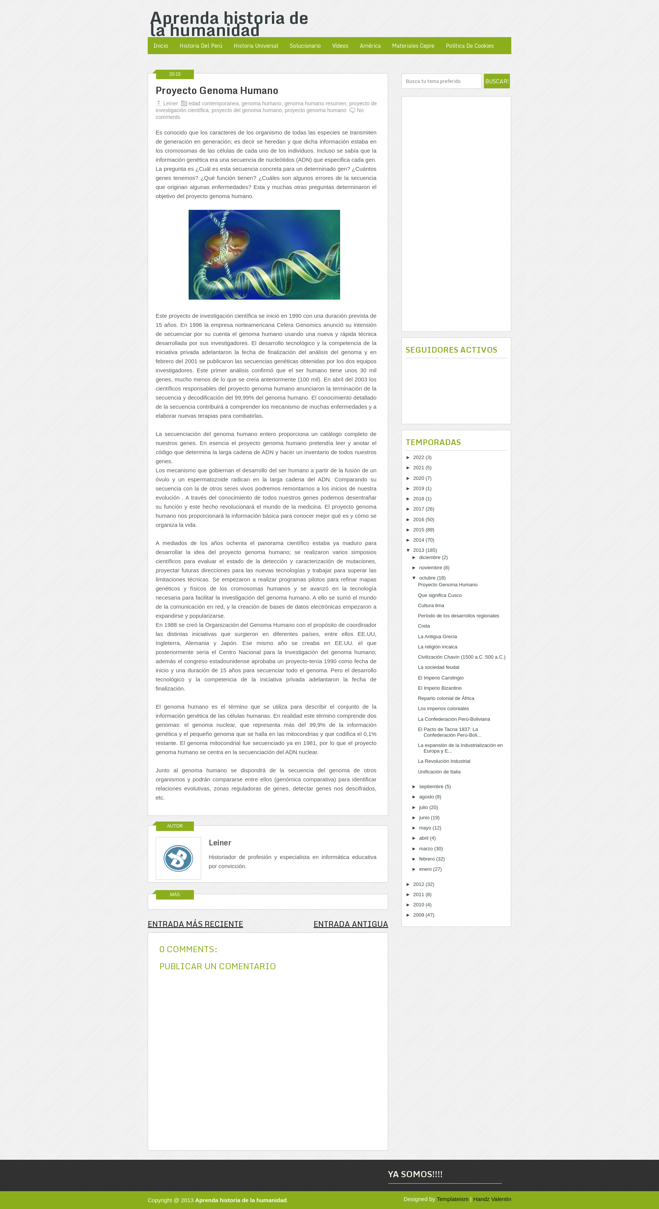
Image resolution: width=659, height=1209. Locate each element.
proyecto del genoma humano (247, 110)
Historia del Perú (201, 45)
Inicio (160, 45)
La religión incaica (437, 647)
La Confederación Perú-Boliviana (454, 719)
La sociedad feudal (438, 667)
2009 (419, 915)
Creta (424, 626)
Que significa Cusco (440, 595)
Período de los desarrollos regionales (458, 616)
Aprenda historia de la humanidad (229, 23)
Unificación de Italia (439, 772)
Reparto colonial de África (446, 698)
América (370, 45)
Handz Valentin (492, 1199)
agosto (427, 797)
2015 (419, 530)
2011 (419, 894)
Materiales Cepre (413, 45)
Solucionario (305, 45)
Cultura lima (431, 605)
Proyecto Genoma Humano (217, 90)
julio (424, 807)
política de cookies (470, 45)
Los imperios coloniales (443, 708)
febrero (427, 859)
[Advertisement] (456, 214)
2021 (419, 467)
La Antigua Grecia (437, 636)
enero (426, 869)
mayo (426, 828)
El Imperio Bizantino (440, 688)
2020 (419, 478)
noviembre (431, 567)
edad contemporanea (214, 103)
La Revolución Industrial (444, 761)
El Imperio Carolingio (441, 678)
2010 (419, 905)
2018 (419, 498)
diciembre (430, 557)
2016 (419, 519)
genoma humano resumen (315, 103)
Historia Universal (256, 45)
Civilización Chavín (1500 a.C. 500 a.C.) (461, 657)
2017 (419, 509)
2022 (419, 457)
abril (424, 838)
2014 (419, 540)
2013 (419, 550)
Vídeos (340, 45)
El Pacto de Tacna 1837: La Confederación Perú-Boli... (449, 732)
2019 (419, 488)
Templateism (452, 1199)
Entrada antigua (351, 924)
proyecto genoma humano (316, 110)
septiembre (432, 786)
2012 (419, 884)
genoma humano (261, 103)
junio (425, 817)
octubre (428, 578)
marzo (426, 848)
